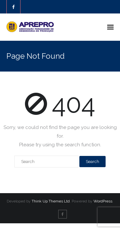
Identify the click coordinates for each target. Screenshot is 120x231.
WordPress (102, 201)
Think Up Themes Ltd (51, 201)
